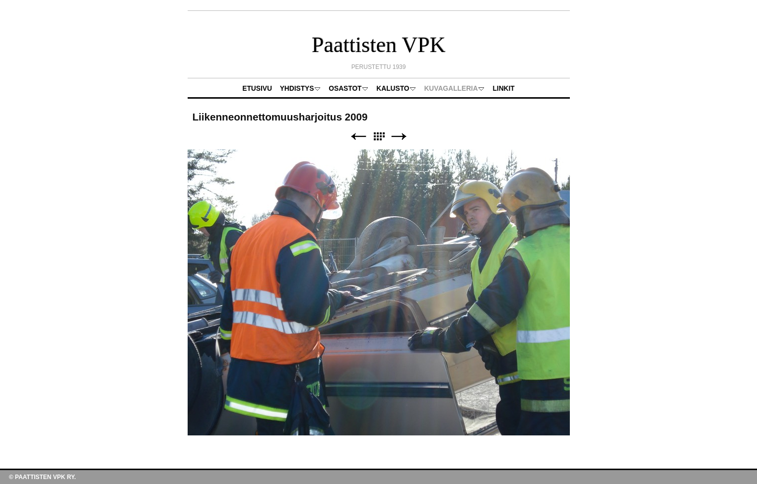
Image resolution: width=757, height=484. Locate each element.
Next (399, 136)
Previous (358, 136)
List (378, 136)
